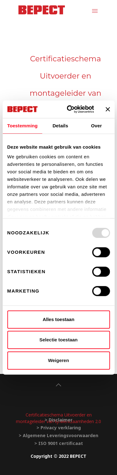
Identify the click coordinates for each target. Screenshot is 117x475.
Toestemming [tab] (22, 125)
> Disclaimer (58, 420)
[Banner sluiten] (107, 109)
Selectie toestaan (58, 339)
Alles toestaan (59, 319)
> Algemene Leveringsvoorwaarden (58, 435)
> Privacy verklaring (59, 428)
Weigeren (58, 360)
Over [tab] (96, 125)
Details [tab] (60, 125)
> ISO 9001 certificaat (58, 443)
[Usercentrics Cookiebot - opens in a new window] (70, 109)
